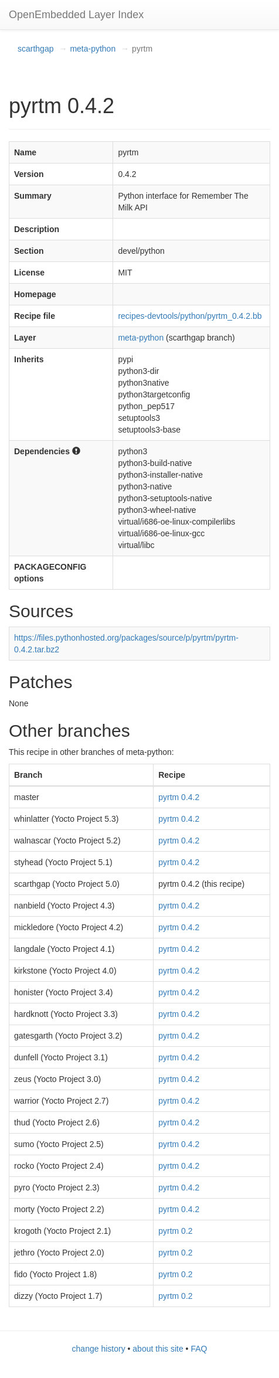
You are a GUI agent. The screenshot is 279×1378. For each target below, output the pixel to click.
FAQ (198, 1348)
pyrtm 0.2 (175, 1231)
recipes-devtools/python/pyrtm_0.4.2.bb (189, 316)
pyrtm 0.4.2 (178, 797)
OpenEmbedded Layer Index (76, 15)
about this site (157, 1348)
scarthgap (35, 48)
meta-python (92, 48)
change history (98, 1348)
